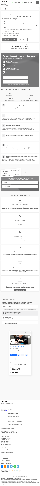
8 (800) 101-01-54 (5, 439)
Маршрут (13, 355)
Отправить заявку (15, 82)
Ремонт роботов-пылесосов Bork (15, 419)
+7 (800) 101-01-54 (17, 2)
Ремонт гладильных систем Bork (15, 424)
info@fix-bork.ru (4, 442)
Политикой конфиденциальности (30, 309)
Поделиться (2, 466)
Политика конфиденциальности (20, 476)
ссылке (6, 410)
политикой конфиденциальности (25, 188)
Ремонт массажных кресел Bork (15, 421)
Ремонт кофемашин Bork (13, 416)
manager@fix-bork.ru (5, 445)
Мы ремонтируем (10, 9)
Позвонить (29, 8)
